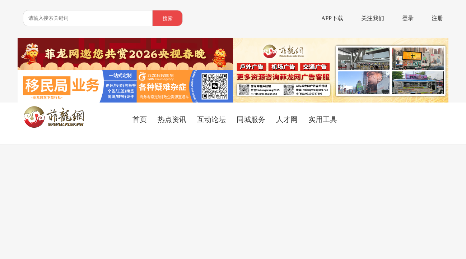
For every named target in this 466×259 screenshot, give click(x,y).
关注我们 (372, 18)
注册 (437, 18)
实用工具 (322, 119)
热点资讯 (172, 119)
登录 (408, 18)
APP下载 (332, 18)
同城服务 (251, 119)
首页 (139, 119)
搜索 (168, 18)
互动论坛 (211, 119)
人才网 (287, 119)
